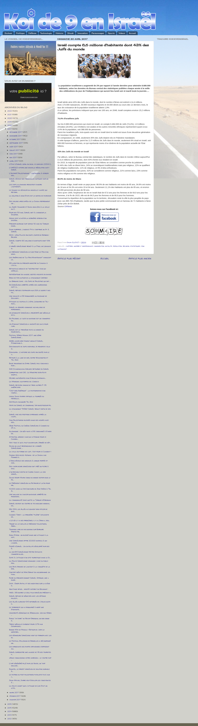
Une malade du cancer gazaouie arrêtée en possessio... (27, 495)
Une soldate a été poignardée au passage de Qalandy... (28, 297)
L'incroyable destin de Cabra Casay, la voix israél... (27, 473)
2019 (9, 122)
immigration (99, 246)
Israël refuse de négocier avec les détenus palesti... (27, 597)
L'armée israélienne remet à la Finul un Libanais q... (30, 247)
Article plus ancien (139, 258)
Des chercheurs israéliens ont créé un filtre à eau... (29, 467)
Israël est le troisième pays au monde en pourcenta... (26, 331)
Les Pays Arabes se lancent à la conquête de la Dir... (29, 567)
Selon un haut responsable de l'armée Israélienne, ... (25, 447)
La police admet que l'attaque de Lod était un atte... (28, 687)
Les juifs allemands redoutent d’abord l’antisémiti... (25, 185)
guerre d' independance (83, 246)
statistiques (135, 246)
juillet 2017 (15, 150)
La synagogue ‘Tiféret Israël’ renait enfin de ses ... (30, 410)
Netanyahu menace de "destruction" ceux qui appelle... (27, 269)
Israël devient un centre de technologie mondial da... (29, 504)
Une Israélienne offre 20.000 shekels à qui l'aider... (28, 541)
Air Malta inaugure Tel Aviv (21, 402)
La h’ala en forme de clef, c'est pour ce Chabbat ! (30, 451)
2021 (9, 114)
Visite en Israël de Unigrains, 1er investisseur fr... (30, 405)
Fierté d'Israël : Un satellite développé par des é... (29, 547)
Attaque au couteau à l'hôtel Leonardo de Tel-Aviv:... (29, 302)
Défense (32, 33)
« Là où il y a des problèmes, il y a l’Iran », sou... (29, 520)
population (117, 246)
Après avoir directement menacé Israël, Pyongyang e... (26, 342)
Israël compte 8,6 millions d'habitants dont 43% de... (29, 241)
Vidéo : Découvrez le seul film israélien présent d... (30, 592)
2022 (9, 111)
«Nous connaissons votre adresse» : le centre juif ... (30, 659)
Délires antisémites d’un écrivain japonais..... (27, 378)
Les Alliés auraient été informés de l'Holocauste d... (29, 602)
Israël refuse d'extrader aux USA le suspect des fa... (29, 291)
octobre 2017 (15, 139)
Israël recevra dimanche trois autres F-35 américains (27, 386)
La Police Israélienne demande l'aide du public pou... (28, 562)
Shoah (70, 33)
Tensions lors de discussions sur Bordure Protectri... (26, 530)
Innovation (83, 33)
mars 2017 (14, 692)
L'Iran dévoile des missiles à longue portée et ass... (28, 461)
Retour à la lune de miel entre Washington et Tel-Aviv (28, 359)
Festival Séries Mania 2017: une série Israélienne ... (25, 336)
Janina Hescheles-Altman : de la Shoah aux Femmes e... (27, 456)
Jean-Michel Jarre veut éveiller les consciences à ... (30, 681)
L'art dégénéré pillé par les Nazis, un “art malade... (27, 664)
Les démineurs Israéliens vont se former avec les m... (30, 636)
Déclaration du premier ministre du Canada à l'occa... (28, 264)
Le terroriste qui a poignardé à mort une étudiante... (26, 608)
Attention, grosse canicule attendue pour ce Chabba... (27, 438)
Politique (20, 33)
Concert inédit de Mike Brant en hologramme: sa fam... (29, 573)
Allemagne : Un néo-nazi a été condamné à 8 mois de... (30, 432)
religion (126, 246)
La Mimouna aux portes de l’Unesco (24, 381)
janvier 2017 (15, 699)
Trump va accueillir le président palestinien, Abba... (28, 525)
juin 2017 (14, 153)
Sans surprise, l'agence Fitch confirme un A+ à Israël (29, 230)
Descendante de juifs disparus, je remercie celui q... (29, 347)
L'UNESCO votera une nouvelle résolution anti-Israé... (29, 168)
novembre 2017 (16, 136)
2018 (9, 125)
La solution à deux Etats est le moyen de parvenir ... (30, 197)
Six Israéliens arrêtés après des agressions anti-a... (28, 286)
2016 (9, 704)
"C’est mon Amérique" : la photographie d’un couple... (27, 391)
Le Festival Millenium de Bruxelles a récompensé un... (30, 642)
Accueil (132, 33)
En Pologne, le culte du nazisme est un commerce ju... (29, 319)
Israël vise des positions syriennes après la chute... (27, 415)
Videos (122, 33)
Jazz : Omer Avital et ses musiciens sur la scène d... (29, 584)
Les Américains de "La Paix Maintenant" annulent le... (30, 258)
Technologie (46, 33)
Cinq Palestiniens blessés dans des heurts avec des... (29, 421)
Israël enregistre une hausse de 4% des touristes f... (30, 653)
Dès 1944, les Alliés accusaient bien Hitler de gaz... (28, 510)
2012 (9, 718)
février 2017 (15, 696)
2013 (9, 715)
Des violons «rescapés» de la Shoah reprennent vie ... (29, 202)
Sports (111, 33)
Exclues (8, 33)
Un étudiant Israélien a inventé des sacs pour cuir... (28, 325)
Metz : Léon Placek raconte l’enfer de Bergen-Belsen (29, 236)
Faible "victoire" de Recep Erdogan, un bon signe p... (29, 619)
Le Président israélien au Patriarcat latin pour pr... (29, 484)
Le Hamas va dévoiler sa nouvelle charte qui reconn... (28, 191)
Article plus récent (69, 258)
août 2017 (14, 146)
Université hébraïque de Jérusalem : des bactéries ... (30, 614)
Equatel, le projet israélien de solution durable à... (29, 670)
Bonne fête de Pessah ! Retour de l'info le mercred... (26, 630)
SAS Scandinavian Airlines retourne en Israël (29, 369)
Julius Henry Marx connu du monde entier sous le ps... (29, 478)
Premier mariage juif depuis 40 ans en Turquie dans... (29, 225)
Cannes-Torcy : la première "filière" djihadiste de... (29, 516)
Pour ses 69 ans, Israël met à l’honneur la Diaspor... (27, 213)
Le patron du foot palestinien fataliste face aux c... (29, 675)
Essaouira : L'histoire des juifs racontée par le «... (29, 353)
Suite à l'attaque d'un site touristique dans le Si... (29, 557)
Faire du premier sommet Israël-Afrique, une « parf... (29, 579)
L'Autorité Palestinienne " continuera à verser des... (28, 174)
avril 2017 (14, 161)
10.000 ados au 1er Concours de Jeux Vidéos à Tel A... (30, 490)
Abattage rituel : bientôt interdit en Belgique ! (28, 589)
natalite (108, 246)
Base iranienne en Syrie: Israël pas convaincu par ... (28, 364)
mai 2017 (14, 157)
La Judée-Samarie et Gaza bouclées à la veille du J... (29, 208)
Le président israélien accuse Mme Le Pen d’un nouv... (28, 253)
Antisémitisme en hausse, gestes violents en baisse (30, 274)
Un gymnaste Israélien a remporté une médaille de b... (29, 314)
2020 (10, 118)
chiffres (69, 246)
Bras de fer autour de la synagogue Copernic (28, 278)
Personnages (98, 33)
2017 (9, 129)
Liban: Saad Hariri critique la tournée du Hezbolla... (26, 397)
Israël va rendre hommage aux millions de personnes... (27, 308)
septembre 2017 (16, 143)
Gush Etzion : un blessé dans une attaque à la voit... (28, 536)
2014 (9, 711)
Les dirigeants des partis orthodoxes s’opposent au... (29, 647)
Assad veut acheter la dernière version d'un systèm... (28, 219)
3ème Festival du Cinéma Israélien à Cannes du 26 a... (29, 426)
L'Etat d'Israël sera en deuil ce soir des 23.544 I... (30, 164)
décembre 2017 (16, 132)
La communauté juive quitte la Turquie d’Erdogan (30, 500)
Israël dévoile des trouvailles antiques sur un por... (28, 180)
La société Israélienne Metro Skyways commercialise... (25, 553)
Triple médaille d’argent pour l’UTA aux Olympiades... (26, 625)
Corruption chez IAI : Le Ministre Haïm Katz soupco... (27, 373)
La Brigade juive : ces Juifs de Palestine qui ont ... (29, 281)
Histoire (59, 33)
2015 (9, 708)
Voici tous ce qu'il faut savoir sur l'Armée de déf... (30, 442)
